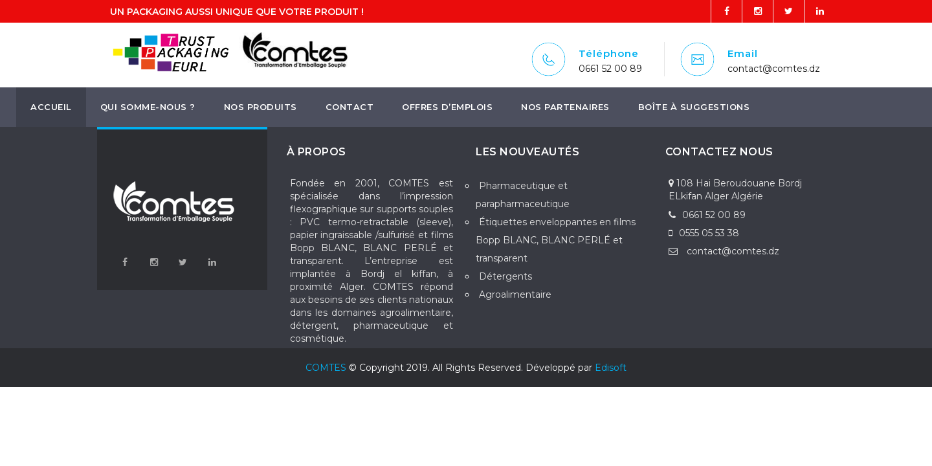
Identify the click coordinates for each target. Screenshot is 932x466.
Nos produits (260, 107)
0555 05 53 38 (704, 233)
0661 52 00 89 (610, 68)
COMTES (325, 367)
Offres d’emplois (447, 107)
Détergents (505, 276)
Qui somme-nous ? (147, 107)
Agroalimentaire (515, 294)
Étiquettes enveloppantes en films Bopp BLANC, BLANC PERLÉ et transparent (556, 240)
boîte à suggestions (694, 107)
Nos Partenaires (565, 107)
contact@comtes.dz (773, 68)
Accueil (51, 107)
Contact (350, 107)
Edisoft (611, 367)
